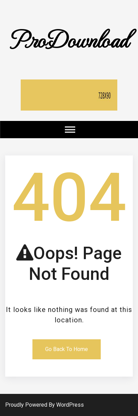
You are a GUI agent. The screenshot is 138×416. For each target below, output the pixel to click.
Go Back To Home (66, 349)
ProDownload (69, 38)
